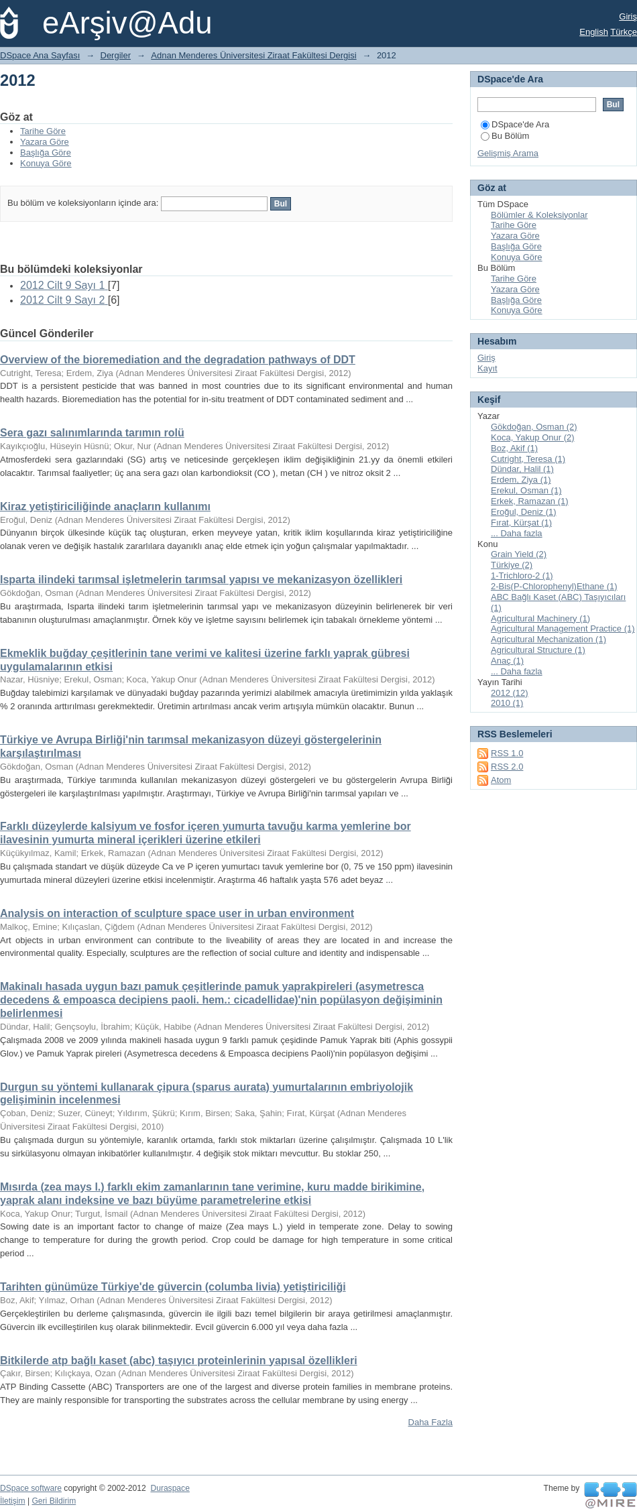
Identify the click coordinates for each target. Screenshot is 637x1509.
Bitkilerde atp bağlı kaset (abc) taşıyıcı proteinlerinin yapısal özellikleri (178, 1360)
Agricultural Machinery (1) (540, 618)
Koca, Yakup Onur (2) (533, 437)
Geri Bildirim (54, 1501)
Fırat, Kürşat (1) (521, 523)
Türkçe (623, 32)
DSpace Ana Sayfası (40, 55)
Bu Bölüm (505, 136)
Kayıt (487, 368)
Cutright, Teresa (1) (528, 459)
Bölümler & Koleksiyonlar (539, 215)
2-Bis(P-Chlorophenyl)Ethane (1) (554, 586)
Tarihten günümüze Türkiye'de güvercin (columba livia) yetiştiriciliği (173, 1286)
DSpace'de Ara (515, 124)
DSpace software (31, 1488)
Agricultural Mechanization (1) (548, 639)
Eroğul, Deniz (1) (524, 512)
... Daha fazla (516, 533)
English (593, 32)
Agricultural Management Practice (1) (563, 628)
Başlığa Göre (45, 152)
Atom (501, 780)
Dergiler (116, 55)
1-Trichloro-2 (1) (522, 575)
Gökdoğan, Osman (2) (534, 427)
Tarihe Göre (43, 131)
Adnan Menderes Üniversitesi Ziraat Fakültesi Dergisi (253, 55)
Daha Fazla (430, 1422)
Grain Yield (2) (518, 554)
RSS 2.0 (507, 767)
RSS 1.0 (507, 753)
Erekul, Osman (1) (526, 490)
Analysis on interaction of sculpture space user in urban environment (177, 913)
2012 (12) (509, 693)
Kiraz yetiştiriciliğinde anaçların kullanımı (105, 506)
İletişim (12, 1501)
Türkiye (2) (511, 565)
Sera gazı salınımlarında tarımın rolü (92, 432)
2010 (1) (507, 703)
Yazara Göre (44, 142)
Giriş (628, 16)
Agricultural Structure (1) (538, 650)
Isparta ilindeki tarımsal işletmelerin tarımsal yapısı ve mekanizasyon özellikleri (201, 579)
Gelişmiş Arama (507, 153)
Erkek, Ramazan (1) (530, 501)
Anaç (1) (507, 661)
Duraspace (169, 1488)
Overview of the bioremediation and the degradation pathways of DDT (177, 359)
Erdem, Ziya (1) (521, 480)
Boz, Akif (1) (514, 448)
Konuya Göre (46, 163)
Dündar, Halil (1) (522, 469)
